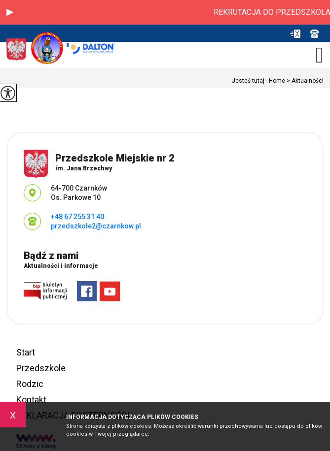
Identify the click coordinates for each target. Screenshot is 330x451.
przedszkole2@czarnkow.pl (295, 34)
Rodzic (29, 384)
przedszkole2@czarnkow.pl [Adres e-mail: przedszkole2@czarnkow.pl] (96, 226)
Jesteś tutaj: (250, 81)
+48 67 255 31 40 (314, 34)
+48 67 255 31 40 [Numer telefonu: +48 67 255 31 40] (77, 217)
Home (277, 81)
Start (25, 352)
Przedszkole (41, 368)
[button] (10, 12)
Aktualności (304, 81)
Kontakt (31, 399)
